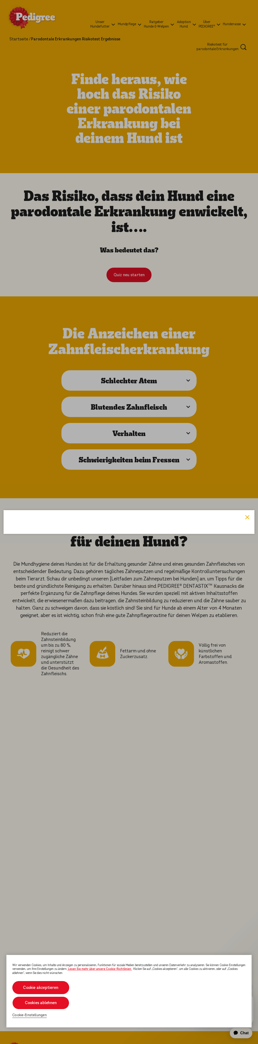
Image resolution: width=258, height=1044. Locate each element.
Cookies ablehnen (41, 1003)
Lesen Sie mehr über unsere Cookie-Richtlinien (99, 969)
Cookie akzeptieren (41, 987)
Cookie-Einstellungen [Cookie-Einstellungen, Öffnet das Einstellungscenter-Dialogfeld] (29, 1015)
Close (247, 458)
